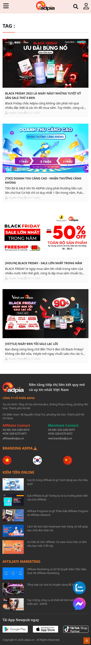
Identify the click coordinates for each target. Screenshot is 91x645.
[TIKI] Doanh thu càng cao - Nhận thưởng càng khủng (43, 180)
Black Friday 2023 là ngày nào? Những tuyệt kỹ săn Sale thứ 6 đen (43, 95)
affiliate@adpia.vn (13, 438)
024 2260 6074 (20, 430)
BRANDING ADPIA (20, 448)
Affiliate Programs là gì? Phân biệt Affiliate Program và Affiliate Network (57, 513)
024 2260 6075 (66, 430)
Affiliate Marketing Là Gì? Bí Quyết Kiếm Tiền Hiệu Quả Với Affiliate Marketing (57, 571)
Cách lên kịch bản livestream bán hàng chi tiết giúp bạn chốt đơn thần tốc (57, 528)
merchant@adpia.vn (60, 438)
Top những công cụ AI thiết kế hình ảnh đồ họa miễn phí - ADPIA (55, 602)
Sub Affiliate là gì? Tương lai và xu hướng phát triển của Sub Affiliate (57, 497)
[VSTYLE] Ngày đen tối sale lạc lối (31, 344)
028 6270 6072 (64, 433)
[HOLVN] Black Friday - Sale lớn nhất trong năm (43, 263)
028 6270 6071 (18, 433)
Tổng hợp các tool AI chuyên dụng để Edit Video (55, 584)
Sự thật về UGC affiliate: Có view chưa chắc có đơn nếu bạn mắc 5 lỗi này (57, 544)
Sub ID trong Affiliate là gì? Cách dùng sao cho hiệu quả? (57, 482)
